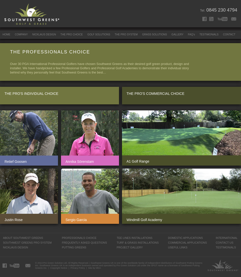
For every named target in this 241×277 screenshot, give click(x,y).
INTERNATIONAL (226, 237)
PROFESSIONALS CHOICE (79, 237)
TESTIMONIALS (208, 34)
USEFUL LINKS (177, 247)
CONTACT (229, 34)
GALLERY (177, 34)
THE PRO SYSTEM (126, 34)
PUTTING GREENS (74, 247)
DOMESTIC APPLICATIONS (185, 237)
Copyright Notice (58, 268)
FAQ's (191, 34)
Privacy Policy (78, 268)
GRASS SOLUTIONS (154, 34)
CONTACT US (224, 242)
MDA (98, 268)
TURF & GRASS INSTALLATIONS (138, 242)
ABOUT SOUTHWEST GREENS (23, 237)
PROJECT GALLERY (130, 247)
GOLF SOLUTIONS (98, 34)
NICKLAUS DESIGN (44, 34)
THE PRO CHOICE (72, 34)
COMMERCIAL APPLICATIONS (187, 242)
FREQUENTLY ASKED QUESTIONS (84, 242)
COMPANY (21, 34)
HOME (6, 34)
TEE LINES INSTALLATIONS (134, 237)
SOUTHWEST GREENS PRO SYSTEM (27, 242)
